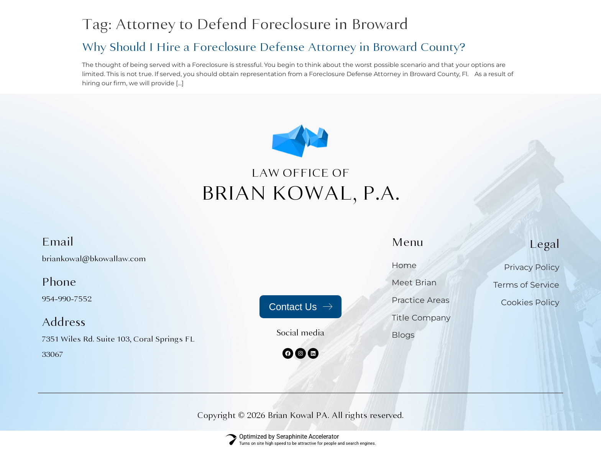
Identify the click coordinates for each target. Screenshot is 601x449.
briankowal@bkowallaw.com (94, 259)
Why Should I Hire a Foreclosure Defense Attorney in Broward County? (273, 47)
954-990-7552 (67, 299)
